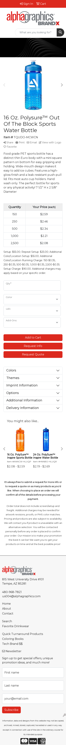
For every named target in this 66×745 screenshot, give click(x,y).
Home (6, 603)
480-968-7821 (12, 592)
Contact (7, 613)
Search (7, 621)
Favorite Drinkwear (15, 626)
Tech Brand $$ (12, 643)
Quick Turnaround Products (22, 634)
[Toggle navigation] (5, 32)
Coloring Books (12, 639)
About (6, 608)
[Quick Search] (36, 32)
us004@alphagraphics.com (21, 596)
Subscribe (11, 710)
